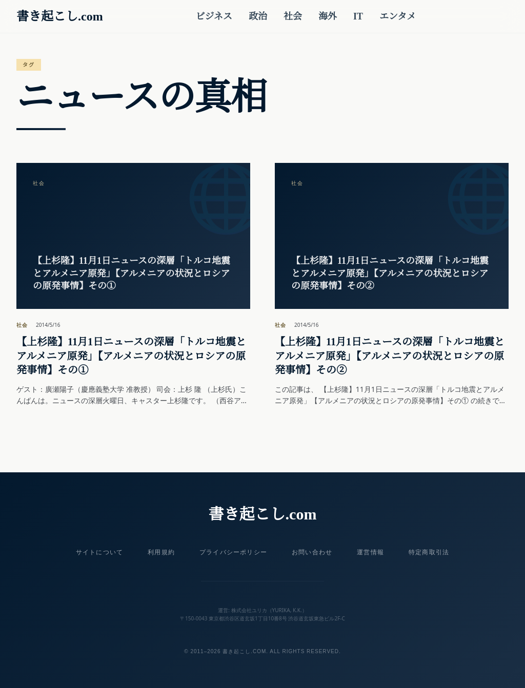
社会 (293, 16)
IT (358, 16)
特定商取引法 (429, 552)
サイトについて (99, 552)
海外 (327, 16)
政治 (258, 16)
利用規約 (161, 552)
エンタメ (397, 16)
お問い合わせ (312, 552)
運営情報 (370, 552)
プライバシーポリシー (233, 552)
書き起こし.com (59, 16)
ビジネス (213, 16)
